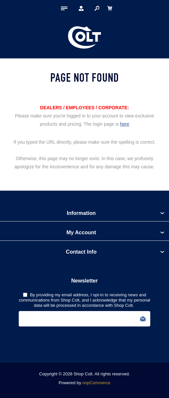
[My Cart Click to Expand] (109, 8)
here (124, 124)
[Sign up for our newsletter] (84, 318)
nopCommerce (96, 382)
